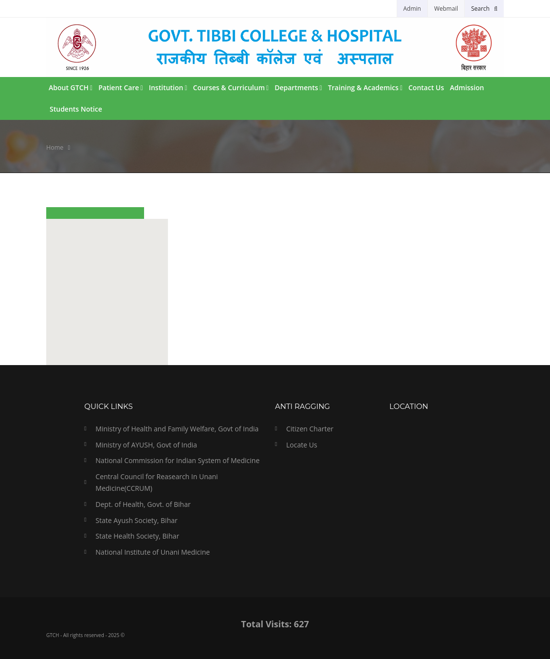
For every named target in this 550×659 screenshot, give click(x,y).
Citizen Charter (309, 428)
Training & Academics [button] (365, 88)
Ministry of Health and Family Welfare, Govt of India (176, 428)
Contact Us (426, 87)
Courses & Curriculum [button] (231, 88)
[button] (484, 8)
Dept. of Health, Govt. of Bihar (142, 504)
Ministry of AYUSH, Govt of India (146, 444)
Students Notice (76, 109)
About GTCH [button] (70, 88)
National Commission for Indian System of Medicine (177, 460)
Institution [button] (168, 88)
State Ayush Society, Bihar (136, 520)
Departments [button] (298, 88)
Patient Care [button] (120, 88)
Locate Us (301, 444)
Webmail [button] (446, 8)
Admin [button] (412, 8)
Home (54, 147)
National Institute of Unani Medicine (152, 552)
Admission (467, 87)
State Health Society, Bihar (137, 536)
